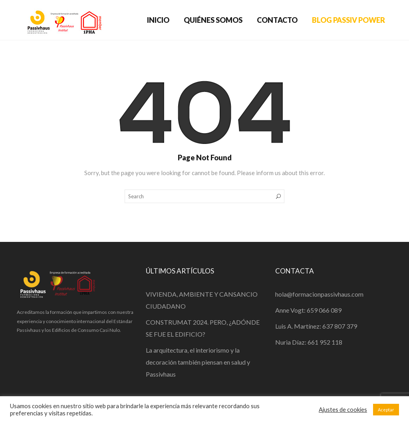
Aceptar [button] (386, 409)
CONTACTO (277, 20)
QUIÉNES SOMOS (213, 20)
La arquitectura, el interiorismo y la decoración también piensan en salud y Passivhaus (198, 362)
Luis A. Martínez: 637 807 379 (316, 326)
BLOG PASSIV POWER (348, 20)
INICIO (158, 20)
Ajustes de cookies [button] (343, 409)
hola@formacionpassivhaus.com (319, 294)
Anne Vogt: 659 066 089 (308, 310)
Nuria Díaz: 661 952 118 (308, 342)
